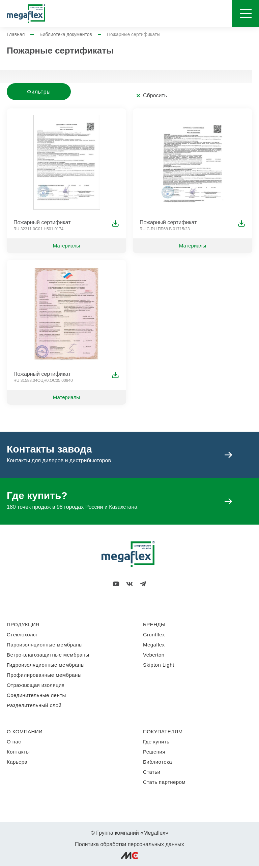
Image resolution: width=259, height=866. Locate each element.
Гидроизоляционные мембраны (46, 665)
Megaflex (154, 644)
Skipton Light (158, 665)
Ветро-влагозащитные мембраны (48, 655)
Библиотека (157, 762)
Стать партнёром (164, 782)
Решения (154, 752)
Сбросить (155, 95)
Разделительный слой (34, 705)
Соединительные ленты (36, 695)
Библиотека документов (65, 34)
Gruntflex (154, 634)
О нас (14, 741)
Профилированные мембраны (44, 675)
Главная (16, 34)
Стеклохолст (22, 634)
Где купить (156, 741)
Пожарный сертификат (41, 222)
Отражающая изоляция (35, 685)
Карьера (17, 762)
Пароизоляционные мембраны (45, 644)
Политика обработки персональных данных (129, 844)
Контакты (18, 752)
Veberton (154, 655)
